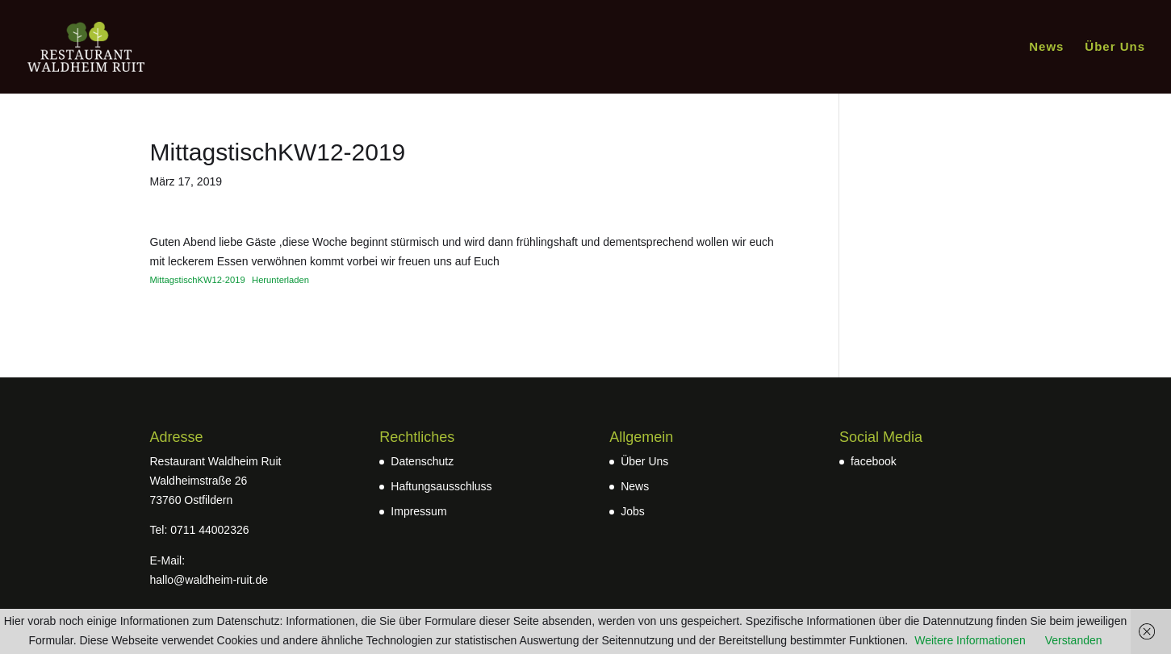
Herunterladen (280, 280)
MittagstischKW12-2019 (197, 280)
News (1046, 47)
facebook (874, 461)
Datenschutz (422, 461)
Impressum (418, 511)
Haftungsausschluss (441, 486)
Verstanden (1073, 640)
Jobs (633, 511)
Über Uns (1115, 47)
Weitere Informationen (969, 640)
